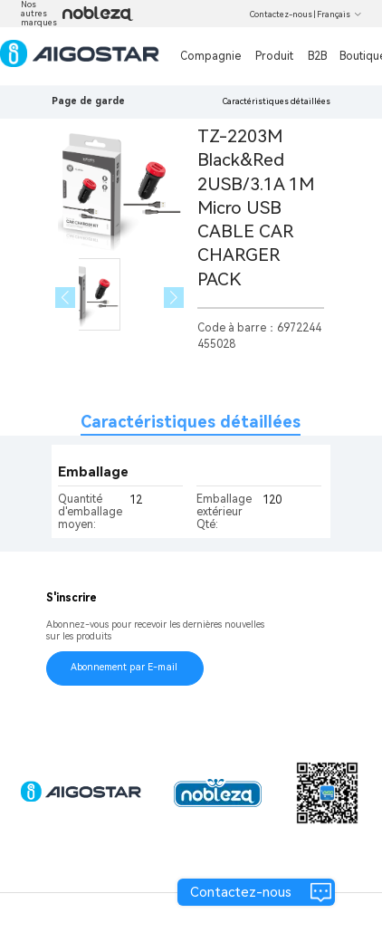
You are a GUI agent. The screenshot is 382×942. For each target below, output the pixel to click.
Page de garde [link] (88, 101)
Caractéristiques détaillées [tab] (191, 421)
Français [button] (339, 14)
